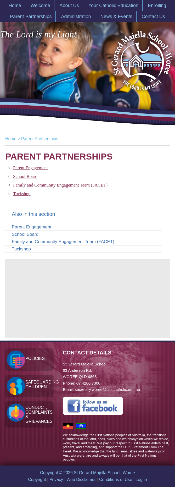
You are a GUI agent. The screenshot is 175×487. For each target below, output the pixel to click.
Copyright (37, 479)
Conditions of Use (115, 479)
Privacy (56, 479)
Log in (141, 479)
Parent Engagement (30, 167)
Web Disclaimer (81, 479)
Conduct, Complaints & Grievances (39, 414)
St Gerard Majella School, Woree (141, 58)
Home (10, 138)
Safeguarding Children (39, 384)
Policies (35, 358)
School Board (25, 176)
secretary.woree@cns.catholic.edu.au (107, 389)
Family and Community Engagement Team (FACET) (60, 185)
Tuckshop (21, 193)
